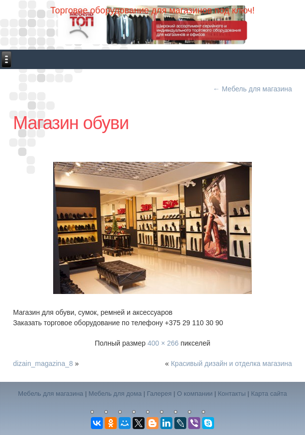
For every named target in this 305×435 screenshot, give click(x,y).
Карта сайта (269, 393)
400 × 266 (163, 343)
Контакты (232, 393)
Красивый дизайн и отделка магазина (231, 363)
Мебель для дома (115, 393)
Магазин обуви (71, 123)
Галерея (159, 393)
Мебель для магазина (252, 89)
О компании (195, 393)
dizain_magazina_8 (43, 363)
